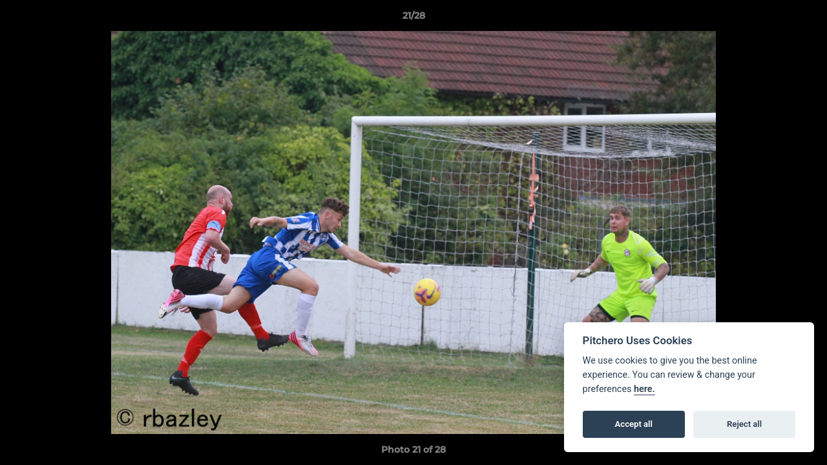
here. (644, 389)
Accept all (634, 424)
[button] (803, 19)
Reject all (744, 424)
